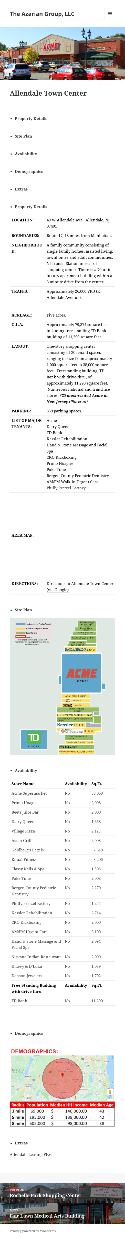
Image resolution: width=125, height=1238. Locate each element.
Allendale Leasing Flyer (31, 1154)
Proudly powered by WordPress (33, 1231)
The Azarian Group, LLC (42, 13)
